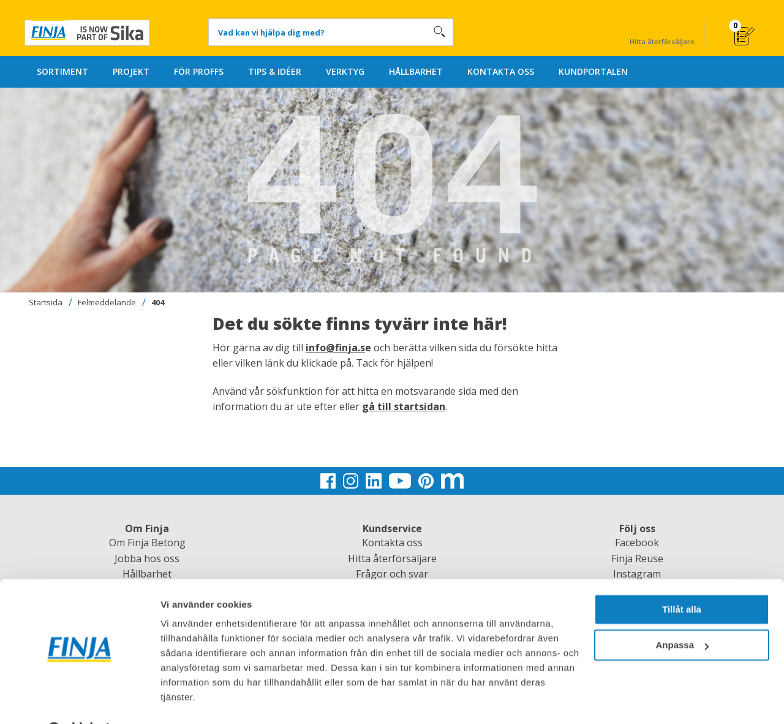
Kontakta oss (392, 542)
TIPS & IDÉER (274, 71)
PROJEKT (131, 71)
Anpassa (682, 614)
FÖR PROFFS (199, 71)
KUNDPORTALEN (593, 71)
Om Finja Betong (147, 542)
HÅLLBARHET (416, 71)
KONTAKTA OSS (500, 71)
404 (157, 302)
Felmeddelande (107, 302)
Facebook (637, 542)
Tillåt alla (681, 578)
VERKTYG (345, 71)
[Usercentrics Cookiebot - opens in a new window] (79, 700)
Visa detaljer (187, 700)
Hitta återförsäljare (662, 31)
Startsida (45, 302)
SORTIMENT (62, 71)
